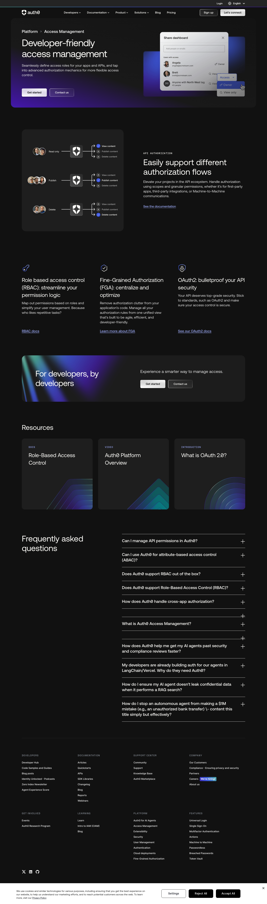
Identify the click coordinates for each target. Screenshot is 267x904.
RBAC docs (30, 331)
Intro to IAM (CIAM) (89, 826)
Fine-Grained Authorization (149, 858)
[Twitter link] (24, 872)
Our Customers (198, 762)
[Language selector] (236, 3)
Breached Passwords (201, 853)
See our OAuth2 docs (194, 331)
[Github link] (37, 872)
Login (220, 3)
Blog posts (28, 773)
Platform (30, 31)
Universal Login (198, 820)
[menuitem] (72, 12)
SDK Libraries (85, 779)
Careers (202, 779)
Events (25, 820)
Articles (82, 762)
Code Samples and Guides (37, 768)
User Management (144, 842)
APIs (80, 773)
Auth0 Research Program (36, 826)
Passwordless (197, 847)
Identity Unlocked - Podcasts (38, 779)
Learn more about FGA (117, 331)
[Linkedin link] (31, 872)
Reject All (201, 898)
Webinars (83, 800)
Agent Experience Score (35, 789)
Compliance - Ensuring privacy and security (214, 768)
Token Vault (196, 858)
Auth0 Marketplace (144, 779)
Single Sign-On (197, 826)
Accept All (228, 898)
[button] (209, 12)
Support (138, 768)
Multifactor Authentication (204, 831)
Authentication (142, 847)
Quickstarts (84, 768)
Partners (194, 773)
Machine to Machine (200, 842)
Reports (82, 795)
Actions (193, 836)
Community (140, 762)
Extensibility (140, 831)
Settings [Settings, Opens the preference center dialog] (174, 898)
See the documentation (159, 206)
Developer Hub (30, 762)
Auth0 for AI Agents (145, 820)
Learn (81, 820)
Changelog (84, 784)
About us (194, 784)
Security (138, 836)
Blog (80, 789)
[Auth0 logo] (31, 12)
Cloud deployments (145, 853)
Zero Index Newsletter (34, 784)
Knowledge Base (143, 773)
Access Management (145, 826)
